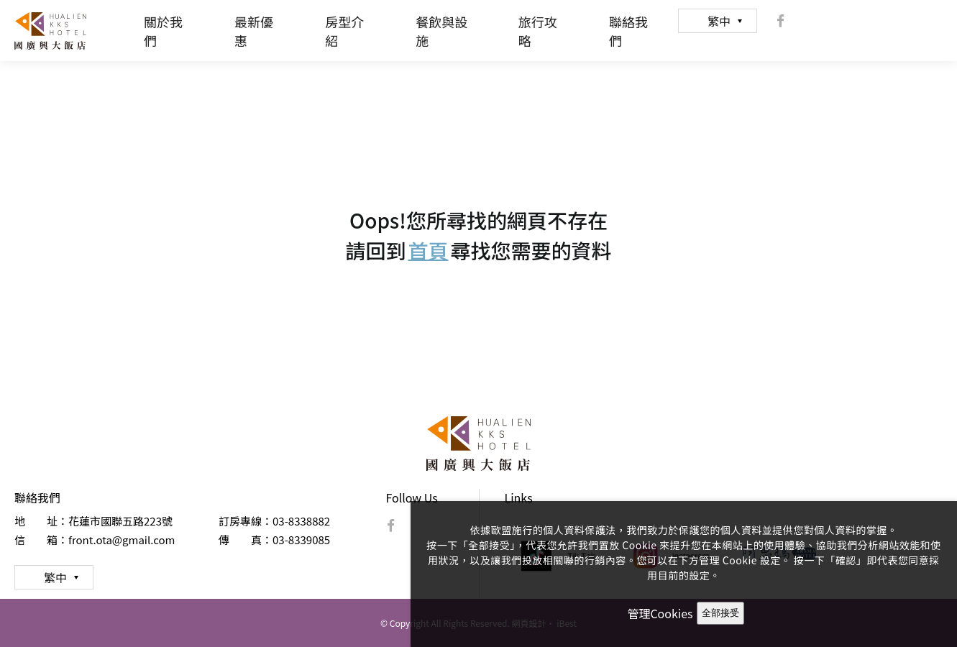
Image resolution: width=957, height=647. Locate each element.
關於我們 (163, 31)
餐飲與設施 (441, 31)
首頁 (428, 250)
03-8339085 (301, 539)
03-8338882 (301, 520)
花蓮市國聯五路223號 (120, 520)
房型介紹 (344, 31)
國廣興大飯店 (50, 30)
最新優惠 (253, 31)
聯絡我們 (628, 31)
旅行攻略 (537, 31)
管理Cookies (659, 613)
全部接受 (720, 612)
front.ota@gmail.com (121, 539)
